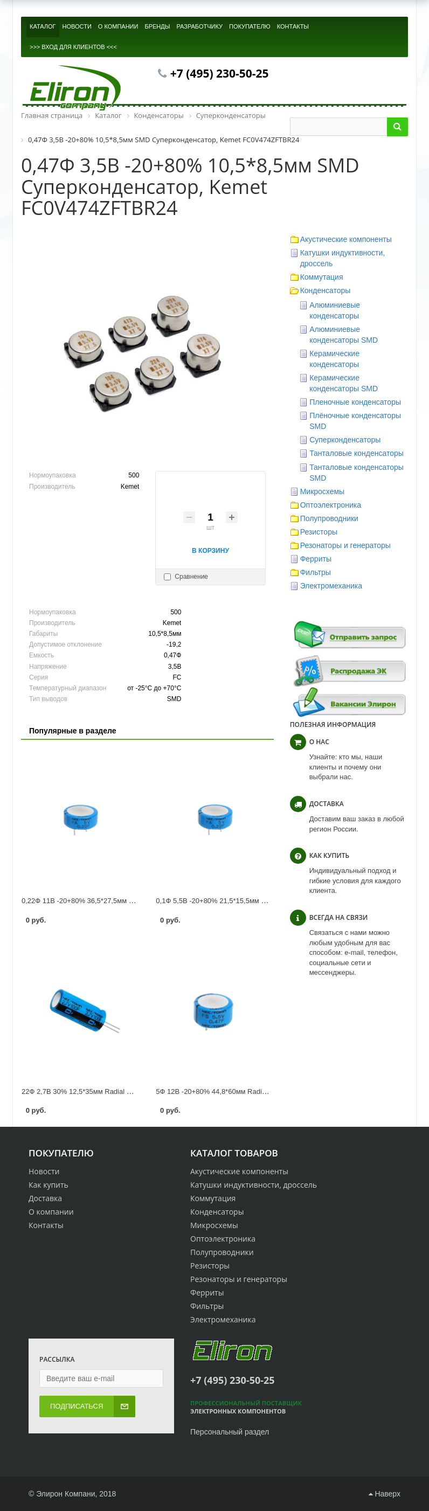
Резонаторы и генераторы (345, 545)
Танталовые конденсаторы (356, 453)
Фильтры (315, 572)
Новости (44, 1171)
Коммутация (321, 277)
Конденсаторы (325, 290)
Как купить (48, 1185)
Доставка (45, 1198)
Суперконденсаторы (344, 439)
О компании (51, 1212)
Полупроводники (329, 518)
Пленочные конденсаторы (355, 402)
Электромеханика (331, 585)
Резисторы (318, 532)
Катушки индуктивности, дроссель (253, 1185)
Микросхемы (322, 491)
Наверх (384, 1493)
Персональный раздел (229, 1431)
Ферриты (315, 559)
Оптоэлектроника (330, 505)
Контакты (46, 1225)
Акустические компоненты (346, 239)
